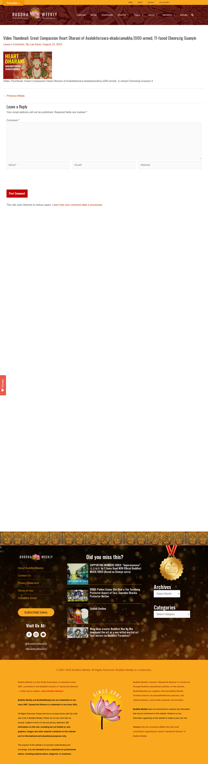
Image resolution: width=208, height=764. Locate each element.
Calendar (81, 15)
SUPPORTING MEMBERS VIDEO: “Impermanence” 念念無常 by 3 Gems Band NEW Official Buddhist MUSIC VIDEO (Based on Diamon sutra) (115, 568)
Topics (139, 15)
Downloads (107, 15)
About (153, 15)
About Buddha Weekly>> (52, 691)
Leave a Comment (14, 44)
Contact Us (24, 575)
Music (94, 15)
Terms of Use (25, 590)
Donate (184, 15)
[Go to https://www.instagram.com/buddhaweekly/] (36, 635)
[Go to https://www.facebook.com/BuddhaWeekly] (29, 635)
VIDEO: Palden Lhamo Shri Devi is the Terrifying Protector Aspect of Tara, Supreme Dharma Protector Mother (115, 592)
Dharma (123, 15)
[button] (192, 14)
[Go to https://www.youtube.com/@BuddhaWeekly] (43, 635)
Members (169, 15)
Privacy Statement (28, 582)
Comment (13, 120)
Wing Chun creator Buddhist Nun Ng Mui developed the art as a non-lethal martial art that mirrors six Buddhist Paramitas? (114, 632)
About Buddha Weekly (31, 567)
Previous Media (14, 95)
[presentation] (31, 182)
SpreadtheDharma (161, 695)
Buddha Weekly (35, 718)
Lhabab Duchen (98, 608)
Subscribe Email (27, 598)
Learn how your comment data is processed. (78, 205)
